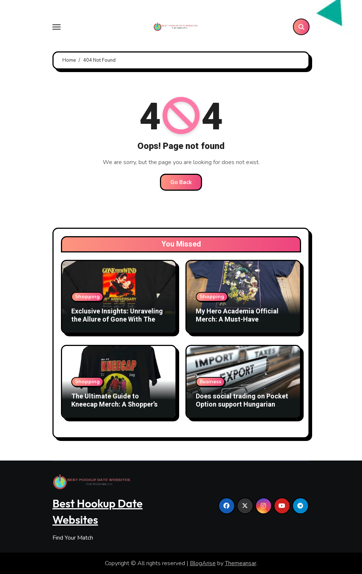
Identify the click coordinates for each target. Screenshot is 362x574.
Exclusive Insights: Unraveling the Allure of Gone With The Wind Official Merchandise (117, 319)
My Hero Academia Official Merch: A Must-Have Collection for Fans (237, 319)
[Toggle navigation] (56, 27)
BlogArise (203, 563)
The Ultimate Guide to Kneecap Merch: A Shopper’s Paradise (114, 404)
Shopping (87, 296)
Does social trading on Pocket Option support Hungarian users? (242, 404)
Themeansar (240, 563)
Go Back (181, 182)
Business (210, 381)
